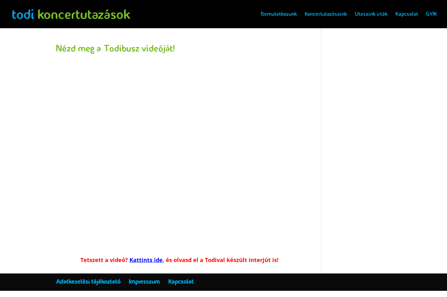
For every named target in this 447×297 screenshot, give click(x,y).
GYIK (431, 15)
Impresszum (144, 282)
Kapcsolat (406, 15)
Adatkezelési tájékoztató (88, 282)
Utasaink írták (371, 15)
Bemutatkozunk (279, 15)
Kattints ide (146, 260)
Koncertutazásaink (326, 15)
